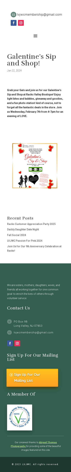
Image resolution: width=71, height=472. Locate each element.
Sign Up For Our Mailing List (27, 378)
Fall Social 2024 (16, 235)
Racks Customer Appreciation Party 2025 (31, 224)
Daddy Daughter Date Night (23, 229)
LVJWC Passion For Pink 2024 (24, 240)
